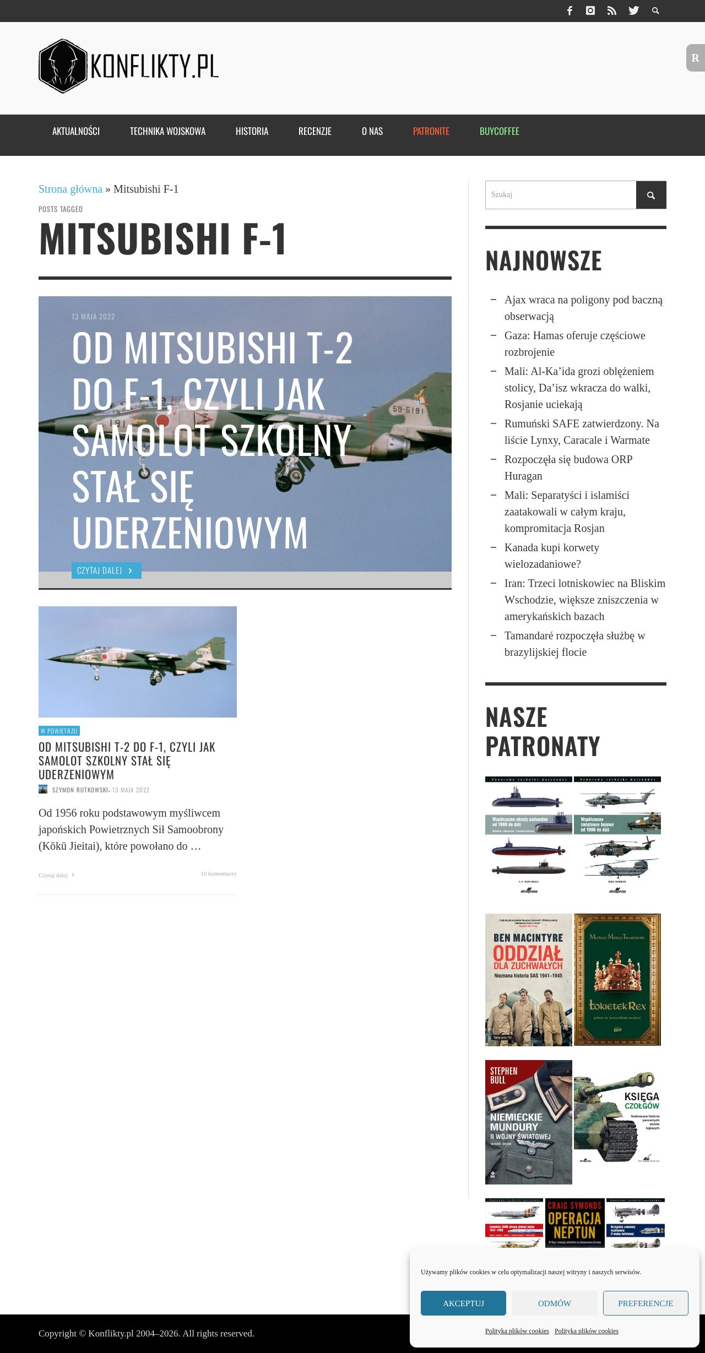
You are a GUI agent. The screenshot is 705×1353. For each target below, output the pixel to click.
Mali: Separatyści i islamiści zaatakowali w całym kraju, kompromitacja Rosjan (567, 511)
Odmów (554, 1303)
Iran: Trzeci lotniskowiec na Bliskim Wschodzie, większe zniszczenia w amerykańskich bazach (585, 599)
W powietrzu (59, 730)
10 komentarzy (218, 873)
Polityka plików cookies (517, 1331)
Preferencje (645, 1303)
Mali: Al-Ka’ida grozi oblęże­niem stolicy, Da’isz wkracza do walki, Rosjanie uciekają (579, 387)
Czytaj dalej (58, 875)
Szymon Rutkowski (80, 789)
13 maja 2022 (131, 789)
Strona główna (70, 189)
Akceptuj (463, 1303)
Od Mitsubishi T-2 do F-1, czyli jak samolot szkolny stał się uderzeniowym (127, 760)
